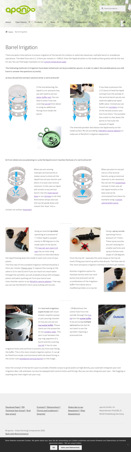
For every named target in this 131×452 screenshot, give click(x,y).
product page (50, 331)
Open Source (21, 22)
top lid (47, 103)
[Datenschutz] (53, 407)
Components (81, 22)
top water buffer (45, 325)
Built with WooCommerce (16, 433)
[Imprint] (41, 414)
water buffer (85, 318)
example (27, 209)
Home (10, 32)
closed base (120, 182)
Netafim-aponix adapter (110, 130)
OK (54, 448)
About (8, 22)
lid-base (47, 196)
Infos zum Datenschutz (70, 448)
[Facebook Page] (12, 407)
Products (39, 22)
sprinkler (113, 107)
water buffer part (43, 97)
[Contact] (41, 407)
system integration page (55, 61)
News (53, 22)
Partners (67, 22)
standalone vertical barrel (30, 358)
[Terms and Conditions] (47, 410)
